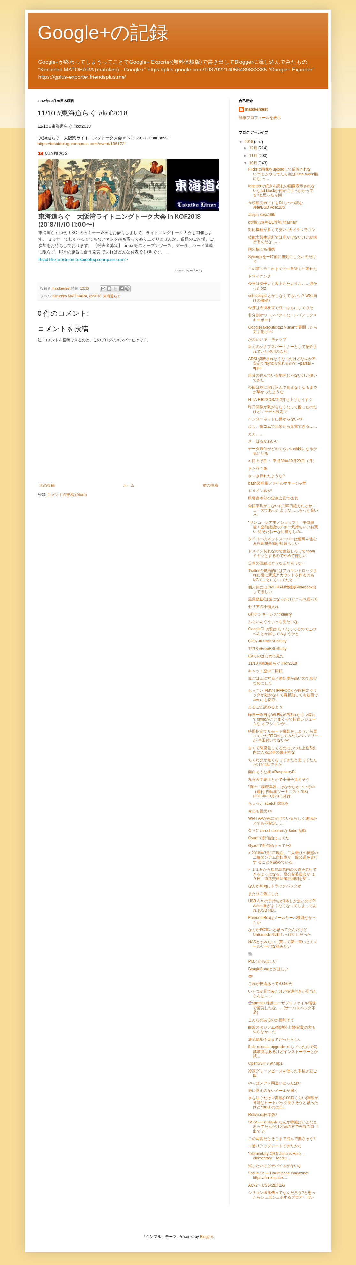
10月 (253, 163)
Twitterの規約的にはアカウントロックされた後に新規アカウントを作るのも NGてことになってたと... (282, 575)
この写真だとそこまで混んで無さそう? (281, 1138)
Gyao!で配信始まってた (268, 838)
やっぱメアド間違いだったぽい (275, 1083)
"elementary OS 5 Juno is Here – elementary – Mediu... (276, 1155)
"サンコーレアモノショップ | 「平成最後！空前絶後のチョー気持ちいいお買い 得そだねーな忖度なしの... (283, 527)
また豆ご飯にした (263, 893)
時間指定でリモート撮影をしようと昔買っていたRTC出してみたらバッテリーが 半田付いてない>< (283, 736)
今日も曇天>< (260, 811)
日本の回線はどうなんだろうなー (277, 563)
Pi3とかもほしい (262, 961)
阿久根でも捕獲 (261, 249)
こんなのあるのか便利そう (271, 1020)
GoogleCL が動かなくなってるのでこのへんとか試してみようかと (282, 631)
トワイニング (259, 276)
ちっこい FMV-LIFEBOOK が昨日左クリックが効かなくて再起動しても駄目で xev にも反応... (283, 695)
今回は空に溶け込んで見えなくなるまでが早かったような (282, 389)
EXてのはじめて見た (266, 656)
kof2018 (95, 296)
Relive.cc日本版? (262, 1115)
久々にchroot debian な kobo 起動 (277, 830)
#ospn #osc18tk (261, 214)
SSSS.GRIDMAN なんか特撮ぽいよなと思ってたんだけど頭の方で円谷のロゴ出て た (283, 1127)
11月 (253, 155)
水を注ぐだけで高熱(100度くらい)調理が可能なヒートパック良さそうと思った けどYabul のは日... (283, 1102)
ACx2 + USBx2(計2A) (266, 1185)
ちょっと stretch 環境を (268, 803)
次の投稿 (47, 485)
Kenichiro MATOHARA (70, 296)
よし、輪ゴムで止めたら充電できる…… (282, 426)
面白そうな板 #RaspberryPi (271, 772)
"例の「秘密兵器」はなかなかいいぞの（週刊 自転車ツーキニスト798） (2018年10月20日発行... (281, 791)
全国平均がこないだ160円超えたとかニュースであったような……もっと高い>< (283, 510)
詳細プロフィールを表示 (260, 117)
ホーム (128, 485)
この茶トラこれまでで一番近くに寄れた (282, 269)
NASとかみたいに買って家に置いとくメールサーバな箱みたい (282, 944)
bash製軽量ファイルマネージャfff (277, 483)
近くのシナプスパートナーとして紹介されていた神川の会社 (282, 348)
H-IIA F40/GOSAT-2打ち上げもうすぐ (280, 399)
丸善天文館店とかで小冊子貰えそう (278, 779)
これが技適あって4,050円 (270, 983)
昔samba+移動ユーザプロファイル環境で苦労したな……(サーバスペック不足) (281, 1008)
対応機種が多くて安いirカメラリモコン (281, 229)
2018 (249, 141)
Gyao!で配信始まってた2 (269, 845)
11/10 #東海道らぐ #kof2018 (272, 663)
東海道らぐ (112, 296)
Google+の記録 (103, 32)
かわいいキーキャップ (267, 339)
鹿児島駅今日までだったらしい (275, 1039)
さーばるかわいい (263, 441)
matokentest (256, 109)
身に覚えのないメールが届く (273, 1090)
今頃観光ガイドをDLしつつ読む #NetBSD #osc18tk (275, 205)
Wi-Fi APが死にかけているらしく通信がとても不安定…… (282, 820)
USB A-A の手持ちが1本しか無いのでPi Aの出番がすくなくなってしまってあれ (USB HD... (282, 906)
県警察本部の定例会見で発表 (273, 498)
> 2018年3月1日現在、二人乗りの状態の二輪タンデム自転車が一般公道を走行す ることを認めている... (283, 857)
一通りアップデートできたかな (275, 1146)
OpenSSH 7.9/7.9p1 (265, 1063)
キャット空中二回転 (265, 671)
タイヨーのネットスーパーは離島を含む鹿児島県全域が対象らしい (282, 541)
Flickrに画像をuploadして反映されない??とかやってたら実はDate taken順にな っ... (283, 174)
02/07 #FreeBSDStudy (267, 641)
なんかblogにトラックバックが (274, 886)
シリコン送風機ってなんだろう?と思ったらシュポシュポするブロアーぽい (281, 1194)
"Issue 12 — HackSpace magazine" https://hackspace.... (278, 1175)
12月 (253, 148)
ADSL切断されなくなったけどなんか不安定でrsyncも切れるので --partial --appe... (281, 363)
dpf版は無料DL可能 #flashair (272, 222)
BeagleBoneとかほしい (268, 969)
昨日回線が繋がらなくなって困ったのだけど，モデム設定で (282, 409)
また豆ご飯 (257, 468)
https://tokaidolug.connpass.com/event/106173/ (82, 143)
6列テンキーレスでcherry (270, 614)
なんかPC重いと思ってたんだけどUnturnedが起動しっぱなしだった (279, 932)
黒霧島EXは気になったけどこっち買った (283, 599)
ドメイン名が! (260, 491)
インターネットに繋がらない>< (275, 419)
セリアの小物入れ (263, 606)
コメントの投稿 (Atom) (67, 494)
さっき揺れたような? (266, 476)
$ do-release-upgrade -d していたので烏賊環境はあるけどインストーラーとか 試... (283, 1051)
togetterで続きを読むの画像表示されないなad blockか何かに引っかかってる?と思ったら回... (281, 190)
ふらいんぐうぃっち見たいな (273, 621)
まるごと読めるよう (265, 707)
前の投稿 (210, 485)
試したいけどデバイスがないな (275, 1166)
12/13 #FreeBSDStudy (267, 649)
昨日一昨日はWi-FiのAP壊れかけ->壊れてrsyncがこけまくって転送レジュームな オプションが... (282, 719)
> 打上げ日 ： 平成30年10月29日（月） (282, 461)
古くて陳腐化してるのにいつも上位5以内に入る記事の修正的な (281, 750)
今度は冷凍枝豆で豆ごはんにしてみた (280, 308)
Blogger (206, 1236)
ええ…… (255, 434)
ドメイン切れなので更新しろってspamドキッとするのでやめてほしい (281, 553)
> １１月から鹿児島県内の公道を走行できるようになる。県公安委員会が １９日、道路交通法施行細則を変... (282, 874)
